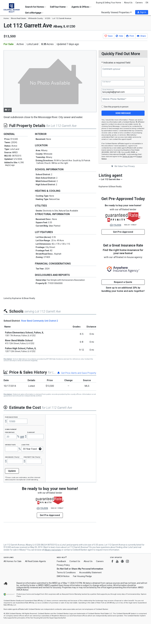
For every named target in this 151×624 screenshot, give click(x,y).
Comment (111, 69)
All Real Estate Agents (35, 561)
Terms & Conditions (66, 572)
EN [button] (147, 2)
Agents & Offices (81, 6)
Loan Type (25, 445)
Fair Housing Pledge (82, 576)
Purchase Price (11, 417)
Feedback (61, 561)
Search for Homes (35, 6)
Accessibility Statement (90, 572)
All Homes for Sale (12, 561)
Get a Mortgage (34, 12)
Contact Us (74, 561)
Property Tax (32, 457)
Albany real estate (52, 550)
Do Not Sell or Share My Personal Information (80, 568)
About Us (128, 3)
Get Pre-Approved (123, 232)
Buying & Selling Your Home (108, 3)
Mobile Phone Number (114, 99)
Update (12, 471)
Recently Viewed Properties (116, 12)
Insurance (12, 457)
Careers (139, 3)
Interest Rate (10, 445)
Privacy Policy (63, 565)
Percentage (10, 432)
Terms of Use (127, 156)
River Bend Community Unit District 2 (39, 320)
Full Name (107, 82)
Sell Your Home (59, 6)
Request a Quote (123, 282)
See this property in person (116, 107)
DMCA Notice (63, 576)
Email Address (108, 90)
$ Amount (31, 432)
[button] (141, 12)
